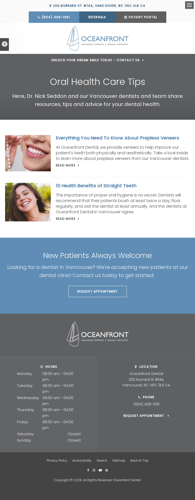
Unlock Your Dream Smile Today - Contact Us (95, 59)
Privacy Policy (57, 460)
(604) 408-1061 (56, 17)
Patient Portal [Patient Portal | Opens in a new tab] (143, 17)
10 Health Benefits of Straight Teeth (96, 185)
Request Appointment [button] (97, 291)
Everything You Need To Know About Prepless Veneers (117, 137)
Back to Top (140, 460)
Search (101, 460)
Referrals (97, 17)
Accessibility (81, 460)
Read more (65, 165)
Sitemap (118, 460)
